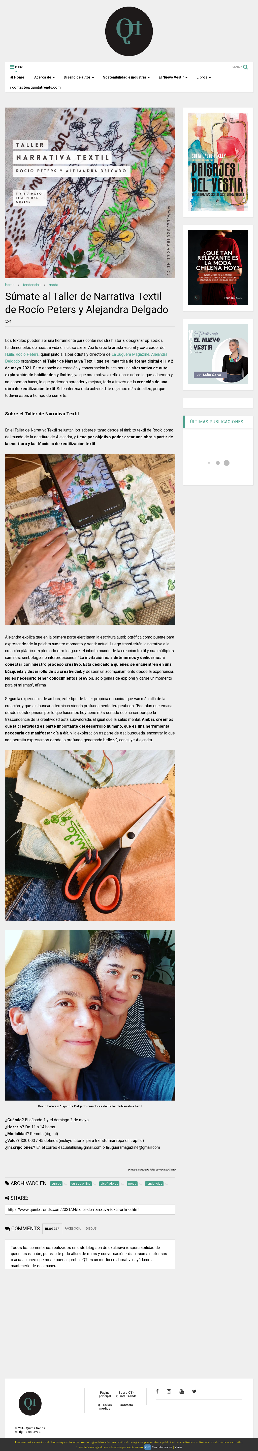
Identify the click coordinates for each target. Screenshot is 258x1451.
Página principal (105, 1394)
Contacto (126, 1405)
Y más (178, 1447)
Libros (204, 77)
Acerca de (44, 77)
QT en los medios (105, 1406)
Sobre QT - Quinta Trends (126, 1394)
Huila (9, 354)
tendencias (32, 285)
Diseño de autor (79, 77)
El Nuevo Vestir (173, 77)
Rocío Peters (27, 354)
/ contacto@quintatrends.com (35, 87)
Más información (162, 1447)
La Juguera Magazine (130, 354)
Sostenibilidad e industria (126, 77)
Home (17, 77)
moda (53, 285)
